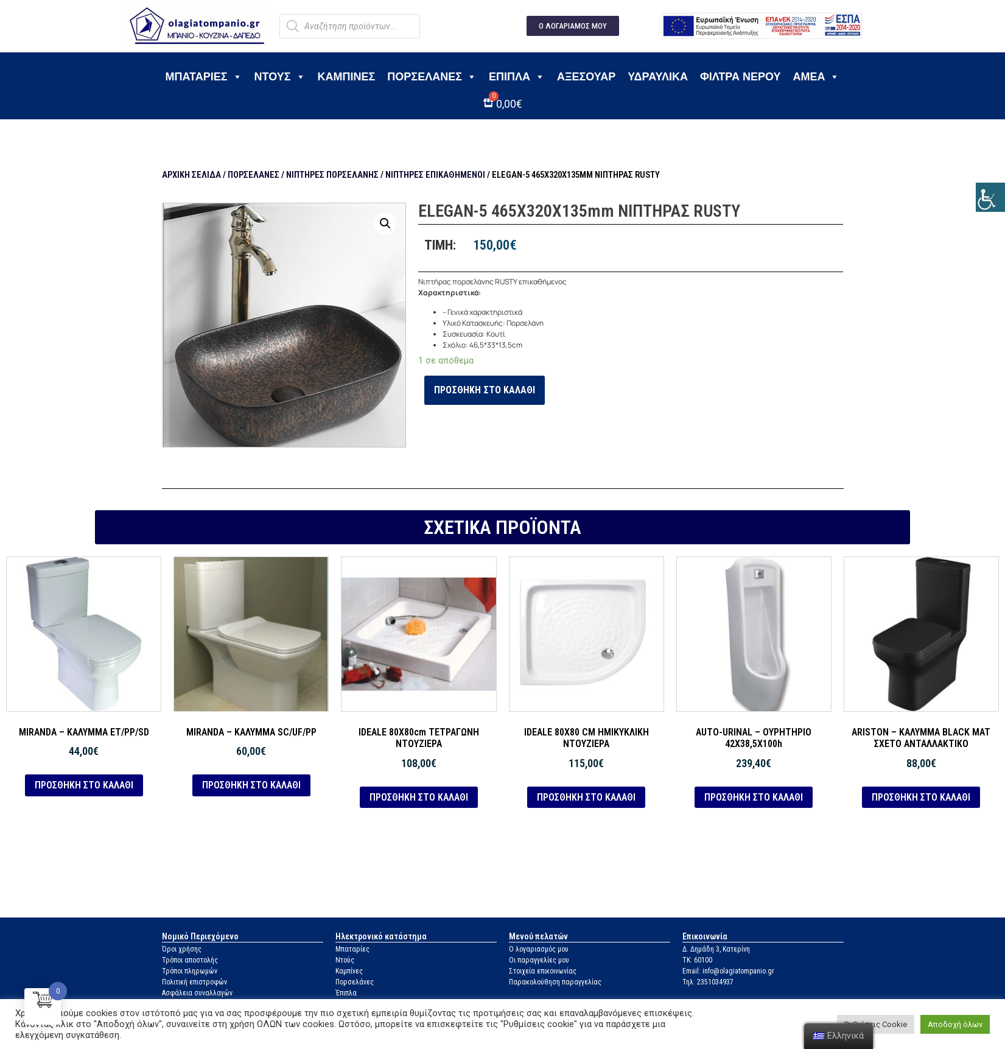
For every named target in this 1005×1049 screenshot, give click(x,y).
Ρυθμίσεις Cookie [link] (875, 1024)
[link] (990, 197)
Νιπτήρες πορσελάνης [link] (332, 174)
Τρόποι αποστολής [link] (190, 960)
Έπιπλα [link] (517, 77)
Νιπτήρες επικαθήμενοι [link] (435, 174)
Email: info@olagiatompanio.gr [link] (728, 971)
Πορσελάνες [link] (432, 77)
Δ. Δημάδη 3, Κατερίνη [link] (716, 949)
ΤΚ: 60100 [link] (697, 960)
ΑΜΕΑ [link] (816, 77)
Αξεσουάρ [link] (586, 77)
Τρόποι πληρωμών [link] (189, 971)
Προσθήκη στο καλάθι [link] (484, 390)
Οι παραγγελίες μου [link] (539, 960)
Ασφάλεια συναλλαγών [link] (197, 993)
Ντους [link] (280, 77)
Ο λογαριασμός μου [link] (539, 949)
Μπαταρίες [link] (204, 77)
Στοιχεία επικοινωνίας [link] (542, 971)
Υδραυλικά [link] (658, 77)
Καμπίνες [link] (347, 77)
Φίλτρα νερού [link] (740, 77)
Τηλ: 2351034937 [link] (708, 982)
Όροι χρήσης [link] (181, 949)
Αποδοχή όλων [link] (955, 1024)
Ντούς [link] (344, 960)
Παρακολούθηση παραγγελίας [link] (555, 982)
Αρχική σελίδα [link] (191, 174)
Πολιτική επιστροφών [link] (194, 982)
